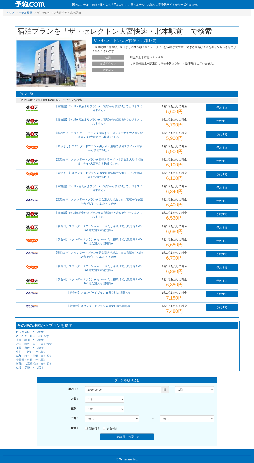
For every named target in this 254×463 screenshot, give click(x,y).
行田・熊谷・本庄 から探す (34, 343)
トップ (10, 12)
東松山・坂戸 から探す (31, 351)
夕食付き (110, 428)
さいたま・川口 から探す (32, 336)
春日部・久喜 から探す (31, 359)
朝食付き (92, 428)
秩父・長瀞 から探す (30, 367)
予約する (222, 107)
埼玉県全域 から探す (30, 332)
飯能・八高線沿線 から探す (34, 363)
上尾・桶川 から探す (30, 340)
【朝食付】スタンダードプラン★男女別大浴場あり (98, 292)
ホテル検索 (25, 12)
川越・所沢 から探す (30, 347)
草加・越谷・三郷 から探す (34, 355)
